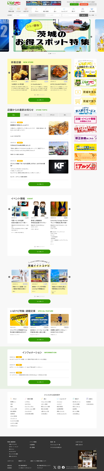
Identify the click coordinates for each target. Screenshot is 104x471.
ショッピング (64, 11)
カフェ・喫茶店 (13, 416)
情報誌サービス (22, 461)
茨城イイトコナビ (13, 444)
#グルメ (53, 291)
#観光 (33, 291)
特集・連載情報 (11, 442)
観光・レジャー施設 (45, 406)
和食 (11, 406)
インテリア (59, 404)
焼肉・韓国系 (13, 411)
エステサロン (28, 404)
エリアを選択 (16, 15)
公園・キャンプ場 (45, 411)
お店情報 (32, 444)
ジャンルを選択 (50, 15)
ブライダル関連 (76, 404)
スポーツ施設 (44, 404)
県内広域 (25, 284)
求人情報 (91, 11)
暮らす (73, 11)
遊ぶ (55, 11)
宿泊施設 (88, 401)
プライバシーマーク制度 (71, 466)
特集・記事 (11, 11)
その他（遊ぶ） (44, 413)
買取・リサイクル (60, 411)
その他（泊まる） (90, 404)
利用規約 (9, 468)
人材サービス (10, 461)
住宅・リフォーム (76, 406)
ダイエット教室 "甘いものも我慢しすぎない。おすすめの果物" (27, 165)
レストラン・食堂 (14, 423)
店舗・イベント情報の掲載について (38, 461)
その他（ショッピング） (62, 413)
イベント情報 (33, 442)
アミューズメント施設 (46, 401)
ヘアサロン (27, 401)
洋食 (11, 404)
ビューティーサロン (29, 406)
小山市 (64, 284)
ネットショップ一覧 (55, 444)
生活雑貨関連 (60, 409)
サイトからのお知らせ (55, 447)
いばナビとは (79, 442)
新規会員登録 (84, 4)
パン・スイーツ (13, 418)
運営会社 (9, 465)
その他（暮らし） (76, 413)
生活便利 (75, 409)
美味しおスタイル (13, 456)
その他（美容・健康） (29, 413)
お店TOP (25, 11)
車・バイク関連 (76, 411)
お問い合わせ (79, 444)
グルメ (36, 11)
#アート (32, 232)
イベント (18, 11)
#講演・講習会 (20, 240)
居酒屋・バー (13, 401)
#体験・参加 (13, 240)
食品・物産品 (60, 406)
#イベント (14, 291)
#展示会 (41, 232)
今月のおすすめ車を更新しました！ (20, 145)
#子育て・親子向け (54, 229)
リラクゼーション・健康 (30, 409)
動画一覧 (52, 442)
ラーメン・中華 (13, 409)
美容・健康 (46, 11)
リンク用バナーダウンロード (25, 468)
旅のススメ (11, 449)
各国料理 (12, 413)
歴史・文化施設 (44, 409)
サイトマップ (40, 468)
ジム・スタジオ (28, 411)
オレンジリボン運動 (13, 454)
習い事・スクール (76, 401)
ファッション (59, 401)
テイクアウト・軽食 (14, 421)
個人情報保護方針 (23, 465)
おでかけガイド (12, 451)
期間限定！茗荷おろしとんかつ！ (19, 125)
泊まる (82, 11)
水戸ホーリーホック (13, 446)
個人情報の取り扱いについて (43, 465)
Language (92, 4)
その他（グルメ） (13, 425)
